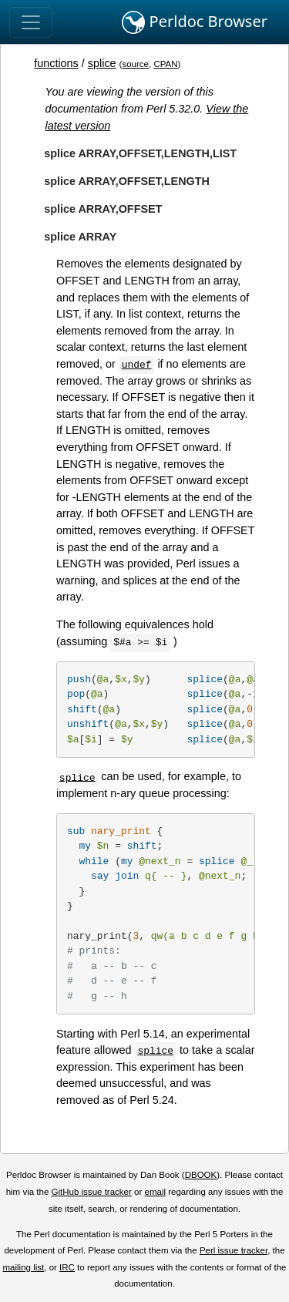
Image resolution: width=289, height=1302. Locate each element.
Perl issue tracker (233, 1250)
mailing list (23, 1267)
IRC (67, 1267)
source (135, 64)
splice (102, 63)
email (155, 1191)
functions (56, 63)
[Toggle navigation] (30, 22)
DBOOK (201, 1174)
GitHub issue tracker (92, 1191)
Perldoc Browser (194, 22)
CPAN (165, 64)
